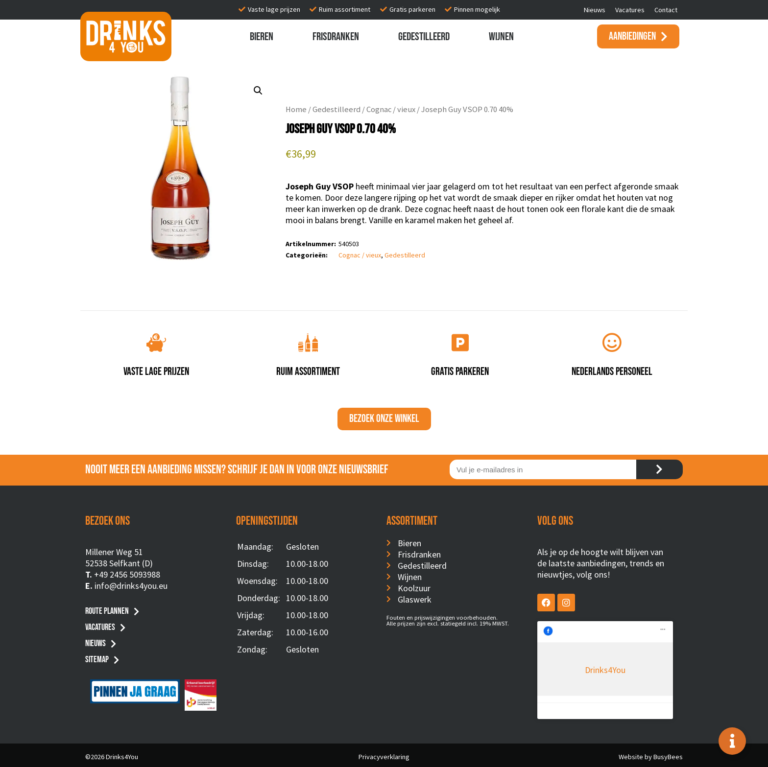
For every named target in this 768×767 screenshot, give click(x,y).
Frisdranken (335, 37)
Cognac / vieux (390, 109)
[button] (258, 90)
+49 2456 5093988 (127, 574)
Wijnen (501, 37)
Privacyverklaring (384, 753)
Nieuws (594, 9)
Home (296, 109)
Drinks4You (577, 635)
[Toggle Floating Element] (732, 741)
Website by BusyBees (651, 753)
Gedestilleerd (424, 37)
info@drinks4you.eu (131, 585)
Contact (665, 9)
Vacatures (630, 9)
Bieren (261, 37)
